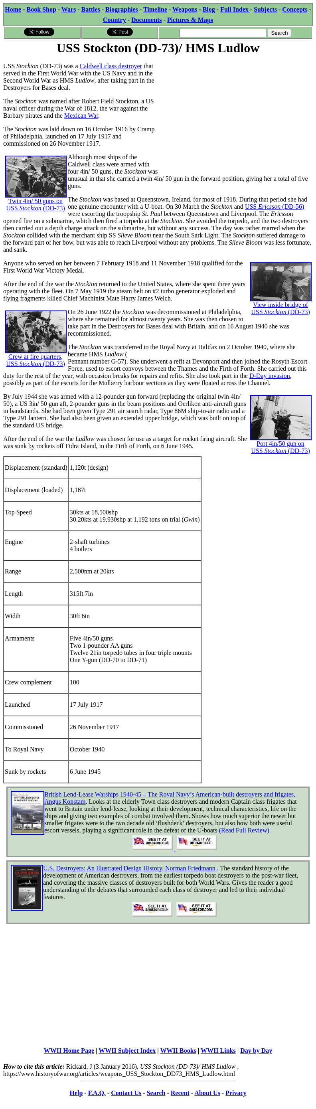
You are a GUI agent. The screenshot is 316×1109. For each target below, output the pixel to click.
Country (114, 19)
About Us (207, 1092)
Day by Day (256, 1050)
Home (13, 9)
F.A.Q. (97, 1092)
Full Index (235, 9)
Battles (90, 9)
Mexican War (81, 115)
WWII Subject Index (127, 1050)
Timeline (155, 9)
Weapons (184, 9)
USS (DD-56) (274, 206)
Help (76, 1092)
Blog (209, 9)
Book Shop (41, 9)
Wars (68, 9)
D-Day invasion (269, 375)
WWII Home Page (69, 1050)
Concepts (294, 9)
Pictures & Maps (190, 19)
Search (156, 1092)
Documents (146, 19)
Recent (180, 1092)
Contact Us (126, 1092)
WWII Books (178, 1050)
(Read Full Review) (244, 830)
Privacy (235, 1092)
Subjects (265, 9)
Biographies (121, 9)
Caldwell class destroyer (111, 66)
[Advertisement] (235, 112)
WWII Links (218, 1050)
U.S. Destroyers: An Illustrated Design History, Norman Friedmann (130, 868)
